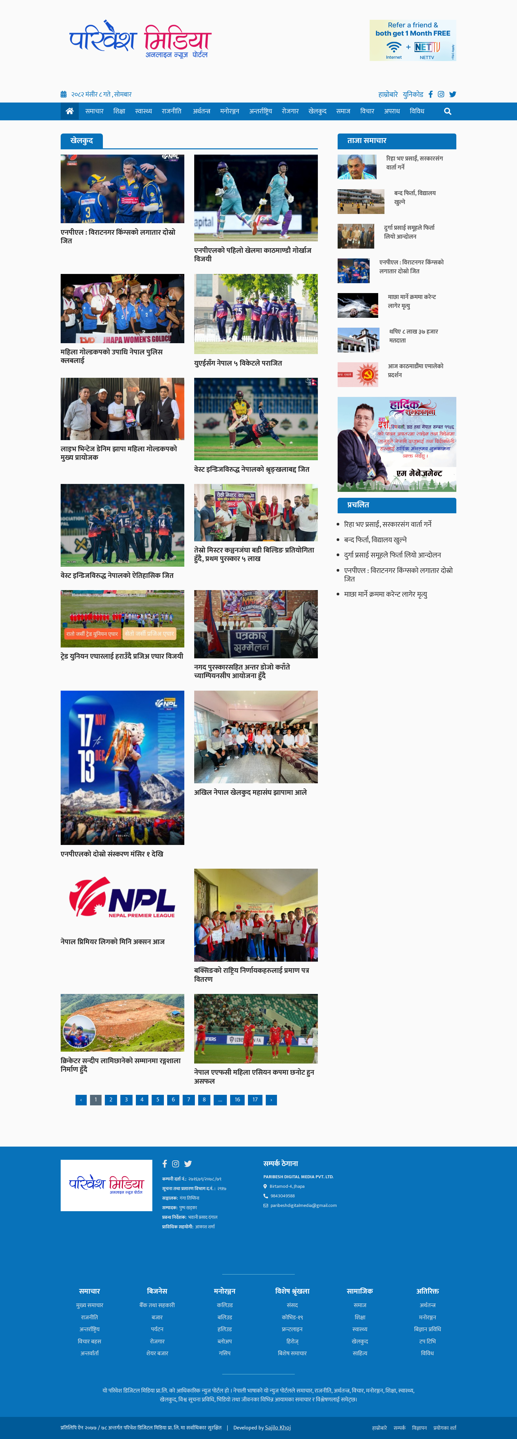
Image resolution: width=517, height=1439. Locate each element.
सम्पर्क (400, 1428)
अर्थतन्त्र (201, 111)
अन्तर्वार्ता (89, 1354)
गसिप (224, 1354)
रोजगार (290, 111)
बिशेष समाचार (292, 1354)
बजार (157, 1318)
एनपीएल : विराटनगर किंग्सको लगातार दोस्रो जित (398, 575)
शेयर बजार (157, 1354)
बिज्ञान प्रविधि (427, 1329)
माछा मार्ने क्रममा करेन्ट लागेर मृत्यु (385, 594)
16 (237, 1100)
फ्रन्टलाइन (292, 1329)
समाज (343, 111)
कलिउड (225, 1305)
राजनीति (171, 111)
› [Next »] (271, 1100)
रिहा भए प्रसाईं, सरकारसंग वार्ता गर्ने (388, 525)
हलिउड (225, 1329)
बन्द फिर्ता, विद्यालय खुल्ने (375, 540)
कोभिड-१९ (292, 1318)
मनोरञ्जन (229, 111)
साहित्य (360, 1354)
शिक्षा (119, 111)
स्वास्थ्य (143, 111)
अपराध (392, 111)
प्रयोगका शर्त (445, 1428)
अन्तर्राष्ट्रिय (260, 111)
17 (255, 1100)
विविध (417, 111)
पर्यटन (157, 1329)
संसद (292, 1305)
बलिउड (225, 1318)
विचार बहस (89, 1342)
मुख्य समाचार (89, 1305)
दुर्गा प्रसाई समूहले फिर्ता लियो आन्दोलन (392, 555)
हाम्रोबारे (389, 95)
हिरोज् (292, 1342)
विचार (367, 111)
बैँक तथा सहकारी (157, 1305)
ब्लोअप (225, 1342)
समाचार (94, 111)
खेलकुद (317, 111)
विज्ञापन (419, 1428)
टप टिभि (427, 1342)
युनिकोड (414, 95)
